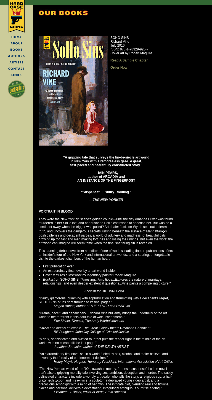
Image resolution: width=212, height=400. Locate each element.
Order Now (118, 67)
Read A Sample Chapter (129, 60)
